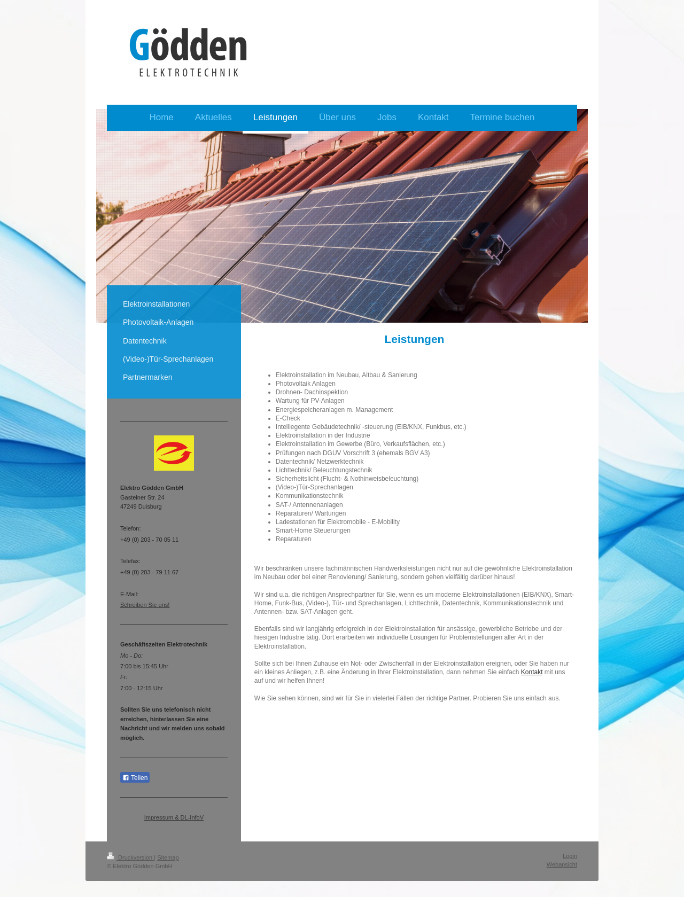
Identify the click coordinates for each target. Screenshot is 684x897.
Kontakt (532, 672)
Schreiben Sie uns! (144, 605)
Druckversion (130, 857)
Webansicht (562, 864)
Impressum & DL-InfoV (174, 817)
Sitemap (167, 857)
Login (570, 856)
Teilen (134, 778)
